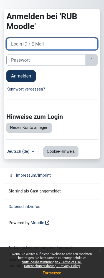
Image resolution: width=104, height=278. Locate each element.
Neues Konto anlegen (29, 127)
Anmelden (21, 76)
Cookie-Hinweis (61, 151)
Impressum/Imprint (30, 175)
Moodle (37, 222)
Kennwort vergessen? (25, 89)
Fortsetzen (52, 273)
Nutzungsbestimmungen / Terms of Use (52, 262)
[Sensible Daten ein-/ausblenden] (91, 60)
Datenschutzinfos (24, 206)
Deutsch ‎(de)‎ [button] (18, 151)
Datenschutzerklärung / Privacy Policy (52, 266)
